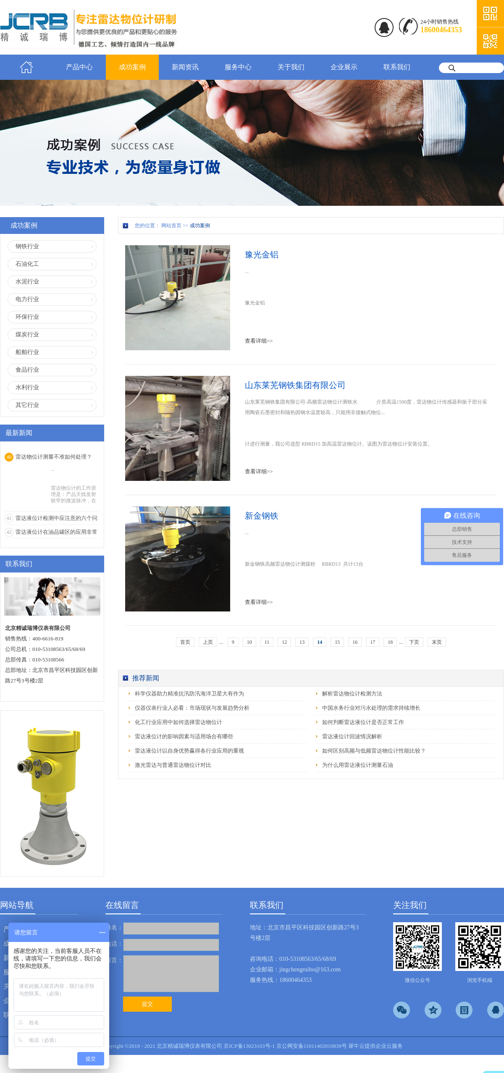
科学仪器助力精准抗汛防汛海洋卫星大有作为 (189, 693)
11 (267, 642)
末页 (437, 642)
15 (337, 642)
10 (249, 642)
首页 (26, 67)
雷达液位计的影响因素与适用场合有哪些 (184, 736)
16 (354, 642)
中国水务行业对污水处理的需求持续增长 (371, 708)
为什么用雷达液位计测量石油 (357, 765)
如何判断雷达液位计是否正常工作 (363, 722)
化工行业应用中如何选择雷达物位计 (178, 722)
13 (301, 642)
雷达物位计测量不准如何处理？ (54, 457)
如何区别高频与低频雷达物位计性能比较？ (374, 751)
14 (319, 642)
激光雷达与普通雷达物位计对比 (173, 765)
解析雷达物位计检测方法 (352, 693)
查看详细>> (259, 341)
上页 (208, 642)
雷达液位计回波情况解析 (352, 736)
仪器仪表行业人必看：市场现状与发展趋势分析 (192, 708)
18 (390, 642)
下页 (414, 642)
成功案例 (200, 225)
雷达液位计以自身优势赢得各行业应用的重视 (189, 751)
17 (372, 642)
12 (284, 642)
